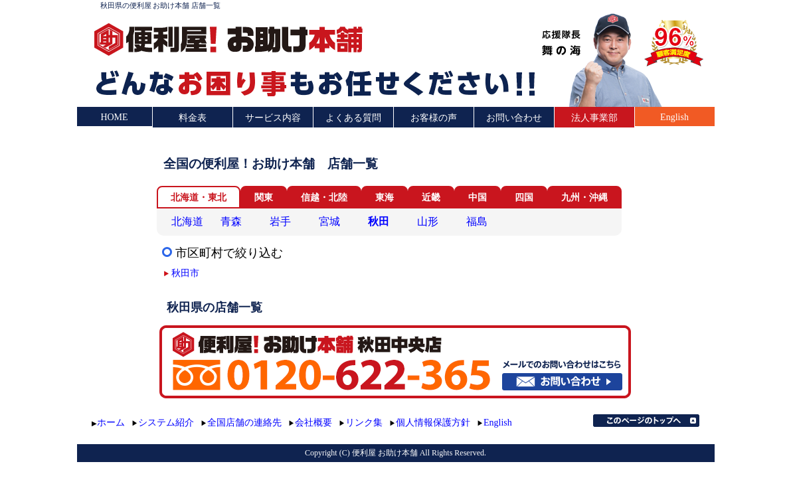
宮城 (329, 221)
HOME (114, 117)
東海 (384, 197)
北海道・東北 (198, 197)
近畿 (431, 197)
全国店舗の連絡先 (244, 423)
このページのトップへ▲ (646, 420)
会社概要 (313, 423)
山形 (427, 221)
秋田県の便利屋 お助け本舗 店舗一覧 (160, 5)
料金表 (193, 118)
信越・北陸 (324, 197)
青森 (231, 221)
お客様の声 (433, 118)
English (674, 117)
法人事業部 (594, 118)
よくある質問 (353, 118)
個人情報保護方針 (433, 423)
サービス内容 (273, 118)
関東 (263, 197)
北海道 (187, 221)
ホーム (111, 423)
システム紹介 (166, 423)
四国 (524, 197)
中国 (477, 197)
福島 (476, 221)
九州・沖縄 (584, 197)
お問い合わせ (514, 118)
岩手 (280, 221)
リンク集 (364, 423)
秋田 (378, 221)
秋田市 (185, 273)
